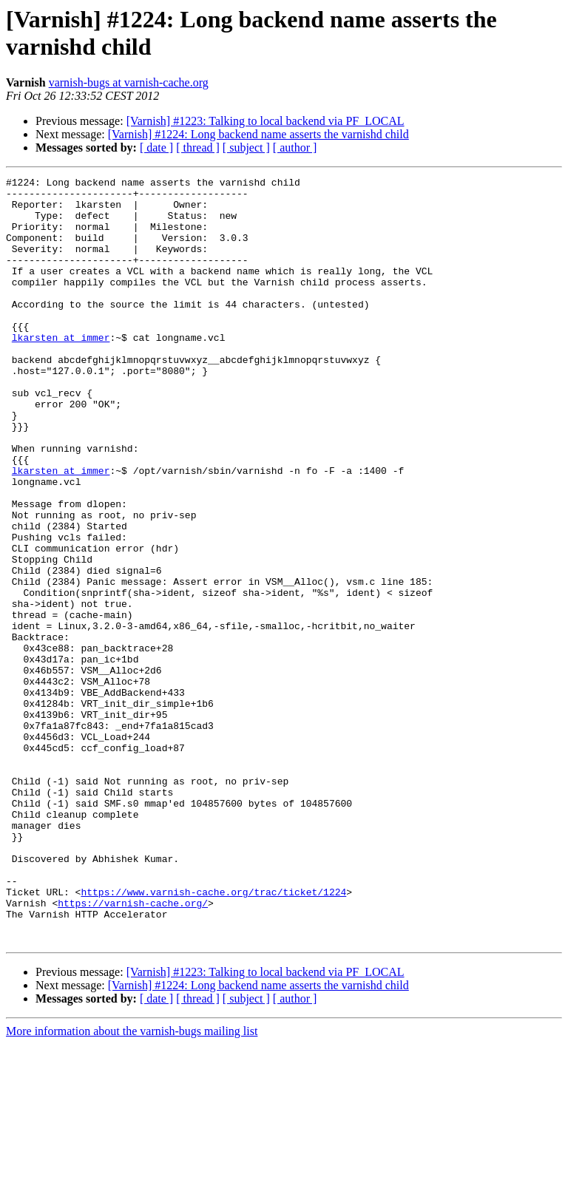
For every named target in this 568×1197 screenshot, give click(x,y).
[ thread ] (198, 147)
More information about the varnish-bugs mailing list (131, 1184)
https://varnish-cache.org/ (133, 1049)
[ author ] (295, 147)
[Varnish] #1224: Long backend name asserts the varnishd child (258, 134)
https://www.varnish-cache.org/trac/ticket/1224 (213, 1035)
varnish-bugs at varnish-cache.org (129, 82)
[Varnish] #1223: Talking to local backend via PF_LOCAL (265, 121)
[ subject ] (246, 147)
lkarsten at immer (61, 370)
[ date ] (156, 147)
